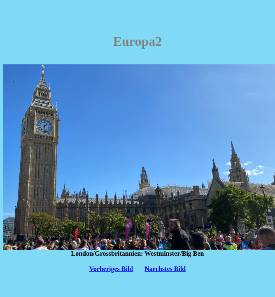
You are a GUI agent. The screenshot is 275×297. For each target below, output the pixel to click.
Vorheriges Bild (111, 268)
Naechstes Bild (165, 268)
